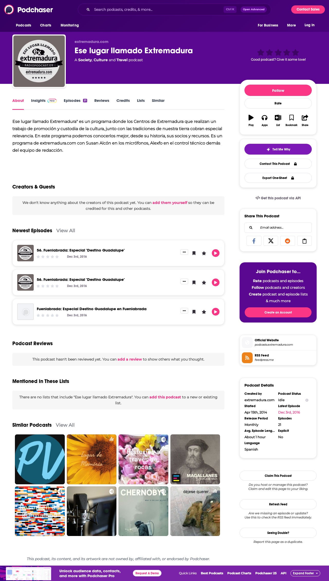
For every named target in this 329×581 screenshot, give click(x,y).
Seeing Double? (278, 533)
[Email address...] (278, 228)
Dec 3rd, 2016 (289, 412)
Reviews (101, 100)
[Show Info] (306, 400)
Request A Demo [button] (147, 573)
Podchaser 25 (266, 573)
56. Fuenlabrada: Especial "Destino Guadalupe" (81, 250)
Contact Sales (308, 9)
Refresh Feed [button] (278, 504)
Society (85, 60)
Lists (141, 100)
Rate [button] (278, 103)
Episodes (75, 100)
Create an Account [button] (278, 312)
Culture (101, 60)
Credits (123, 100)
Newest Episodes (32, 230)
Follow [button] (278, 90)
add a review (129, 359)
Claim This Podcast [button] (278, 476)
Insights (44, 100)
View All (65, 230)
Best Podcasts (212, 573)
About (18, 100)
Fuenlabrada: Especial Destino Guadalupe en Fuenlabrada (92, 308)
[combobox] (174, 9)
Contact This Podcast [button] (278, 164)
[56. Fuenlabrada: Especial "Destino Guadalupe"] (25, 253)
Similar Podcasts (32, 425)
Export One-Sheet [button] (278, 178)
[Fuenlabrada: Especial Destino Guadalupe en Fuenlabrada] (25, 311)
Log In (310, 25)
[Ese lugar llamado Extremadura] (39, 61)
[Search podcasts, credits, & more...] (158, 9)
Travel (121, 60)
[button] (24, 25)
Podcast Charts (239, 573)
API (283, 573)
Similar (158, 100)
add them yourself (169, 203)
